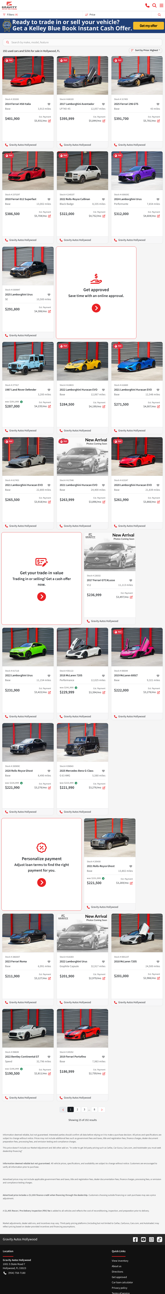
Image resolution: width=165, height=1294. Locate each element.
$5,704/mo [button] (42, 214)
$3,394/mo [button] (97, 690)
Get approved (119, 1277)
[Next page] (101, 1109)
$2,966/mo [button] (151, 976)
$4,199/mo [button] (97, 404)
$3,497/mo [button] (124, 595)
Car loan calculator (122, 1282)
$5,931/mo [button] (42, 119)
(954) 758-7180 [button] (14, 1273)
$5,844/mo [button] (97, 119)
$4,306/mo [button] (42, 309)
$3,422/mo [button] (42, 690)
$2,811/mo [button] (42, 1071)
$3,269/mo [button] (124, 881)
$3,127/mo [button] (42, 976)
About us (116, 1266)
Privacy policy (119, 1288)
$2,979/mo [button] (97, 976)
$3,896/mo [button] (97, 500)
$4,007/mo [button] (151, 404)
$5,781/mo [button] (151, 119)
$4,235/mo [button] (42, 404)
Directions (117, 1272)
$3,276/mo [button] (151, 690)
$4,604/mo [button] (151, 214)
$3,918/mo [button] (42, 500)
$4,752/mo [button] (97, 214)
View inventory (120, 1261)
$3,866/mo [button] (151, 500)
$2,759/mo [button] (97, 1071)
